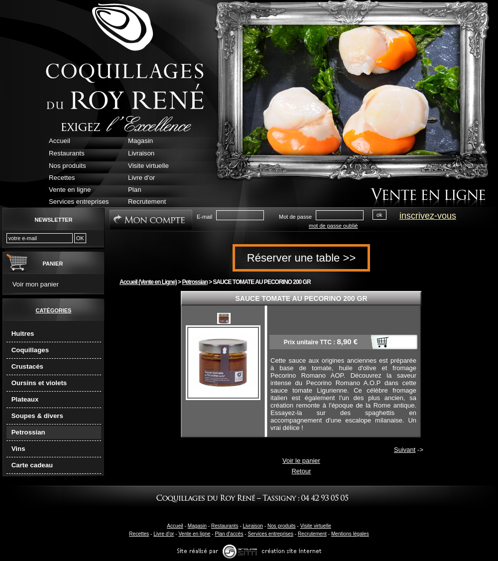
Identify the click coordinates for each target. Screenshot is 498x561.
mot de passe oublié (333, 226)
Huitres (22, 333)
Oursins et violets (39, 383)
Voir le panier (301, 460)
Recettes (139, 534)
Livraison (252, 526)
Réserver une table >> (301, 258)
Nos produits (281, 526)
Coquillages (30, 350)
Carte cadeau (32, 465)
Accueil (175, 526)
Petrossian (28, 432)
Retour (301, 471)
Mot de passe (295, 217)
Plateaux (25, 399)
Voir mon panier (35, 284)
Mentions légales (350, 534)
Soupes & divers (37, 416)
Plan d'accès (229, 534)
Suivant (404, 449)
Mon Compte (151, 220)
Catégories (54, 310)
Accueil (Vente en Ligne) (148, 282)
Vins (18, 448)
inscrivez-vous (427, 216)
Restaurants (225, 526)
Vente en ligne (194, 534)
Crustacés (27, 366)
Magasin (197, 526)
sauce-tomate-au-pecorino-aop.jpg (224, 318)
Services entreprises (270, 534)
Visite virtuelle (315, 526)
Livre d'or (163, 534)
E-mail (204, 217)
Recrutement (312, 534)
